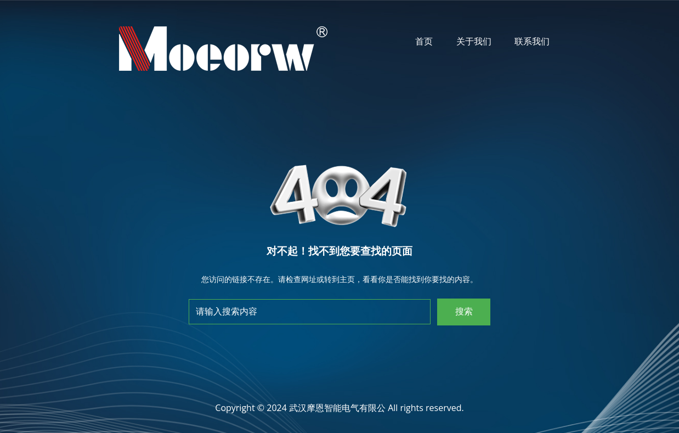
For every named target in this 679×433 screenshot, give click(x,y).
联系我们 (532, 41)
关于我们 (473, 41)
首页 (424, 41)
